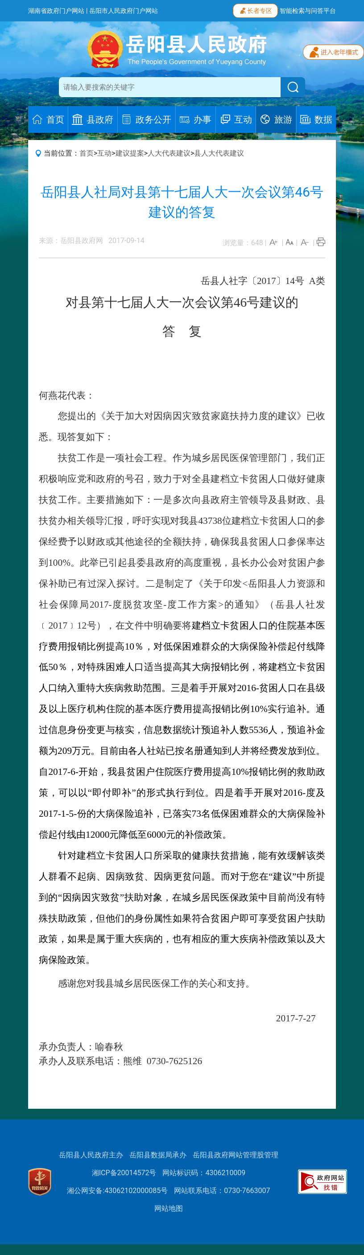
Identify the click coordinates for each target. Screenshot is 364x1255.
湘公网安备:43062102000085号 (117, 1190)
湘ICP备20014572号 (124, 1173)
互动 (104, 153)
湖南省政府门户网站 (56, 10)
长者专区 (255, 9)
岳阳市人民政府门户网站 (123, 10)
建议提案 (130, 153)
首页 (86, 153)
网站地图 (168, 1208)
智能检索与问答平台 (308, 10)
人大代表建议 (169, 153)
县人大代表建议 (219, 153)
